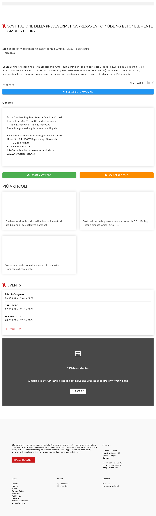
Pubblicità (16, 496)
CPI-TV (15, 486)
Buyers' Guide (18, 491)
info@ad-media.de (110, 467)
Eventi (14, 488)
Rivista (15, 484)
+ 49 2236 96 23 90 (113, 463)
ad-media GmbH (110, 450)
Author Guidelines (20, 501)
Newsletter (16, 493)
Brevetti (15, 498)
